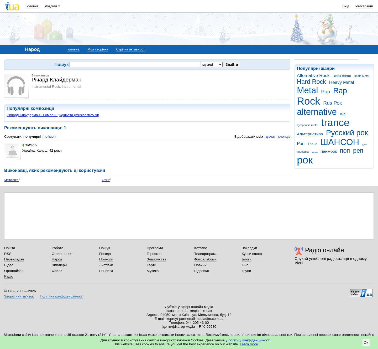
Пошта (9, 248)
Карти (151, 265)
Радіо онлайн (324, 250)
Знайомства (156, 259)
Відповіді (201, 271)
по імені (50, 136)
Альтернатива (310, 134)
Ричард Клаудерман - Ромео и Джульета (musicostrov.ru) (53, 115)
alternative (317, 112)
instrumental (71, 87)
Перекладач (14, 259)
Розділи (51, 6)
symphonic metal (307, 125)
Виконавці (15, 170)
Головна (32, 6)
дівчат (271, 136)
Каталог (200, 248)
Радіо (8, 276)
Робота (57, 248)
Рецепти (106, 271)
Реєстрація (364, 6)
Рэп (300, 143)
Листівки (106, 265)
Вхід (346, 6)
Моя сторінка (97, 49)
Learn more (249, 344)
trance (335, 122)
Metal (307, 90)
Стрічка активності (130, 49)
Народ (57, 259)
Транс (312, 144)
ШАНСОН (339, 142)
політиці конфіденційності (249, 340)
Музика (153, 271)
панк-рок (329, 151)
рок (305, 160)
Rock (308, 101)
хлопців (284, 136)
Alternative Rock (313, 75)
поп (345, 150)
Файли (57, 271)
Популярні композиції (30, 108)
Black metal (342, 76)
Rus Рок (332, 103)
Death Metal (361, 76)
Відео (8, 265)
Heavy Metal (341, 82)
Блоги (246, 259)
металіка (11, 180)
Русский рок (347, 133)
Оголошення (62, 254)
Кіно (245, 265)
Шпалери (59, 265)
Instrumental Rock (46, 87)
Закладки (249, 248)
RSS (8, 254)
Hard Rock (311, 81)
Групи (246, 271)
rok (342, 113)
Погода (105, 254)
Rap (340, 90)
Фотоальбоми (205, 259)
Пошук (104, 248)
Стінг (106, 180)
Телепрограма (206, 254)
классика (303, 151)
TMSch (29, 145)
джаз (364, 144)
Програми (155, 248)
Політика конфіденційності (61, 296)
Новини (200, 265)
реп (358, 150)
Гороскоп (154, 254)
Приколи (106, 259)
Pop (325, 91)
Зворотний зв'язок (19, 296)
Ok (366, 343)
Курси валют (252, 254)
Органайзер (13, 271)
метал (315, 152)
